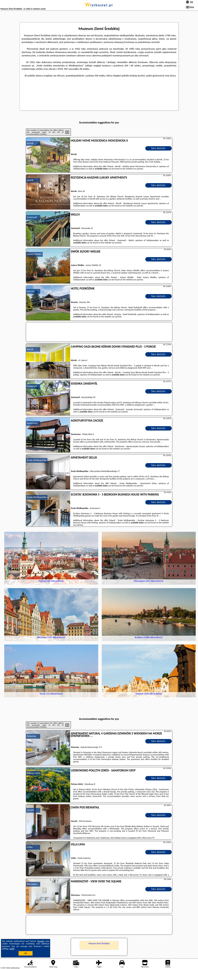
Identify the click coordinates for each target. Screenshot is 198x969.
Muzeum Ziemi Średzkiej (99, 943)
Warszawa (32, 884)
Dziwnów (31, 736)
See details (158, 148)
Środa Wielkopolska (37, 460)
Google (41, 941)
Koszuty (31, 291)
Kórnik (30, 143)
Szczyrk (30, 810)
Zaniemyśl (32, 217)
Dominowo (32, 423)
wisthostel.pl (99, 5)
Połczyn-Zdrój (33, 773)
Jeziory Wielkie (34, 254)
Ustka (30, 847)
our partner (138, 168)
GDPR (12, 949)
